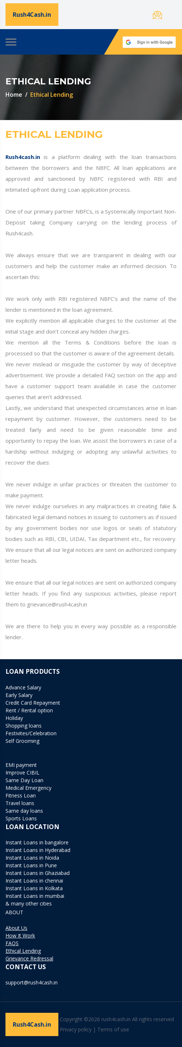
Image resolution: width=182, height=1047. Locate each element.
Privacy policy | (78, 1029)
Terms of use (113, 1029)
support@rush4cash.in (31, 982)
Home (13, 95)
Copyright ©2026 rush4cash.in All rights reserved (117, 1019)
